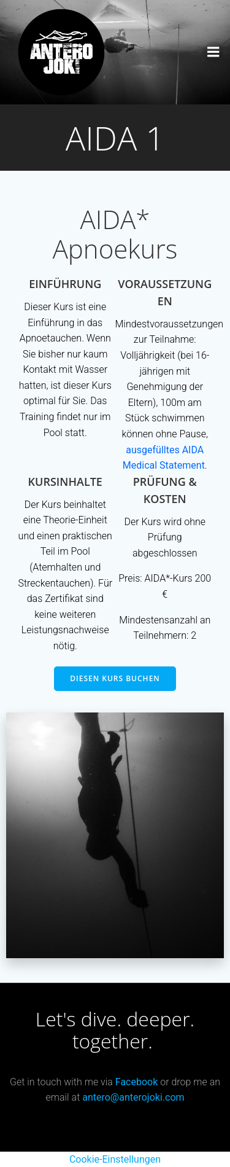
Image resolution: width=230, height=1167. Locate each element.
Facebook (136, 1082)
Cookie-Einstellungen (115, 1159)
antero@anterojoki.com (133, 1097)
